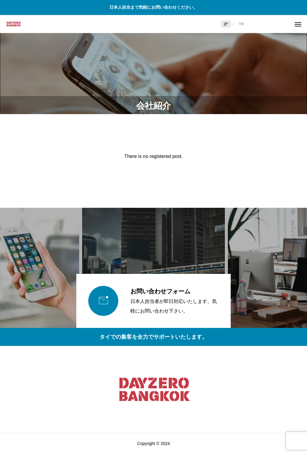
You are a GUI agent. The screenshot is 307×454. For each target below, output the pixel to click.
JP (226, 24)
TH (241, 24)
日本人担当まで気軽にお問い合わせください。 (153, 7)
